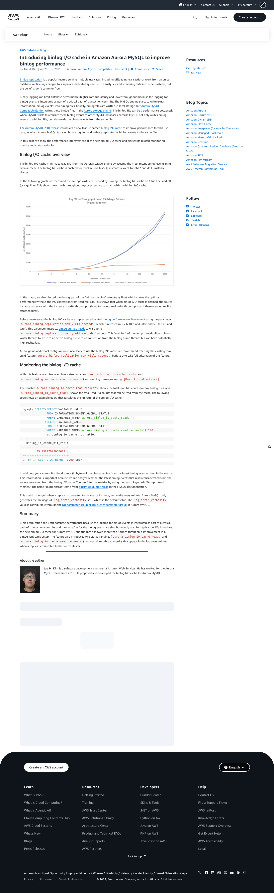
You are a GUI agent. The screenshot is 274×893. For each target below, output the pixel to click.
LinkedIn (194, 215)
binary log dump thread (93, 486)
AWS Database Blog (33, 50)
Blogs (61, 34)
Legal (202, 849)
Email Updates (197, 224)
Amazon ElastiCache (199, 124)
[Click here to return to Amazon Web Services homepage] (13, 19)
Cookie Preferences (70, 879)
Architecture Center (96, 826)
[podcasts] (238, 873)
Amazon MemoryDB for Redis (205, 137)
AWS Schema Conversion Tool (205, 168)
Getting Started (195, 68)
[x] (199, 873)
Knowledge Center (211, 818)
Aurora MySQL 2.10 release (42, 128)
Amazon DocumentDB (200, 115)
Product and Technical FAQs (101, 833)
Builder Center (150, 795)
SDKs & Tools (149, 802)
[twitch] (225, 873)
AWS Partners (92, 849)
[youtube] (232, 873)
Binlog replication (31, 79)
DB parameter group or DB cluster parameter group (94, 504)
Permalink (121, 69)
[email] (244, 873)
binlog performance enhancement (124, 319)
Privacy (28, 879)
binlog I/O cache (111, 128)
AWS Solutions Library (98, 818)
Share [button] (157, 69)
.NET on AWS (149, 810)
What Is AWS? (33, 795)
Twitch (193, 220)
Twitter (193, 206)
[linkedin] (212, 873)
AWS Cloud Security (38, 826)
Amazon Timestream (199, 159)
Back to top (137, 856)
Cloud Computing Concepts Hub (47, 818)
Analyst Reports (93, 841)
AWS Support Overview (214, 826)
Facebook (194, 211)
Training (88, 802)
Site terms (45, 879)
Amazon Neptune (197, 142)
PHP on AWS (149, 833)
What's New (193, 72)
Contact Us (206, 795)
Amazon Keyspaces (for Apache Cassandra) (212, 128)
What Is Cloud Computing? (43, 802)
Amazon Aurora (196, 110)
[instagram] (219, 873)
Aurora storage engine (97, 110)
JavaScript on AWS (153, 841)
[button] (267, 5)
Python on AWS (151, 818)
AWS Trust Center (94, 810)
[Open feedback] (269, 446)
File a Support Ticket (212, 802)
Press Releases (34, 849)
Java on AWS (149, 826)
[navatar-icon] (263, 5)
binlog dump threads (72, 328)
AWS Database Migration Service (206, 164)
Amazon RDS (194, 155)
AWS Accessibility (210, 841)
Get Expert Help (209, 833)
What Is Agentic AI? (37, 810)
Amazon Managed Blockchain (204, 133)
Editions (80, 34)
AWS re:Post (207, 810)
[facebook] (206, 873)
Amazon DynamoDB (199, 119)
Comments (139, 69)
